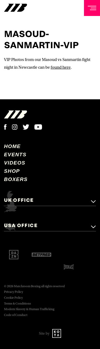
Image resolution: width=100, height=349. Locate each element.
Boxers (16, 179)
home (12, 146)
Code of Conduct (15, 315)
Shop (12, 171)
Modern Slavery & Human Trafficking (29, 309)
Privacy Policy (13, 292)
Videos (14, 163)
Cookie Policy (13, 297)
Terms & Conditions (17, 303)
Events (15, 154)
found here (61, 67)
